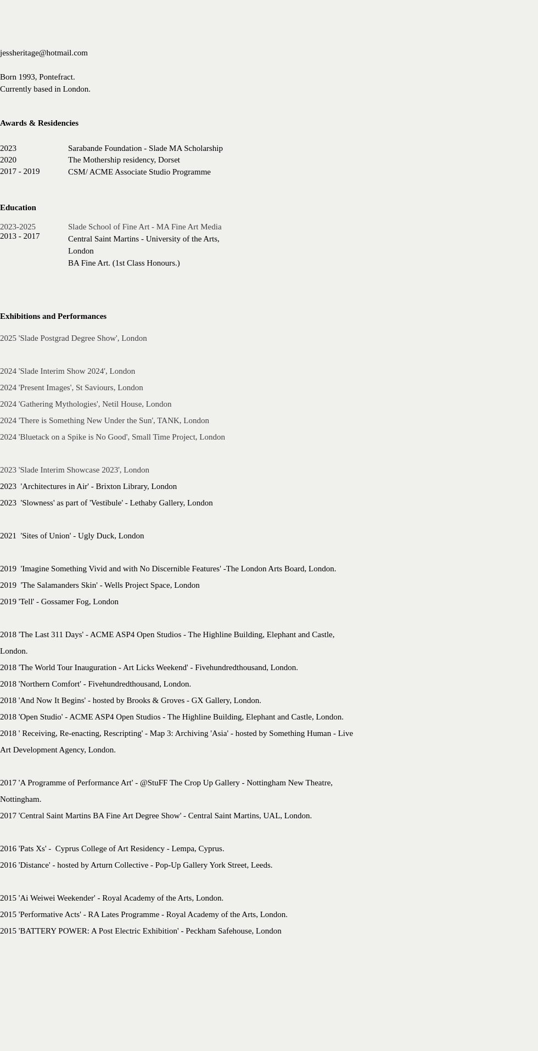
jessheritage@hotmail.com (44, 52)
